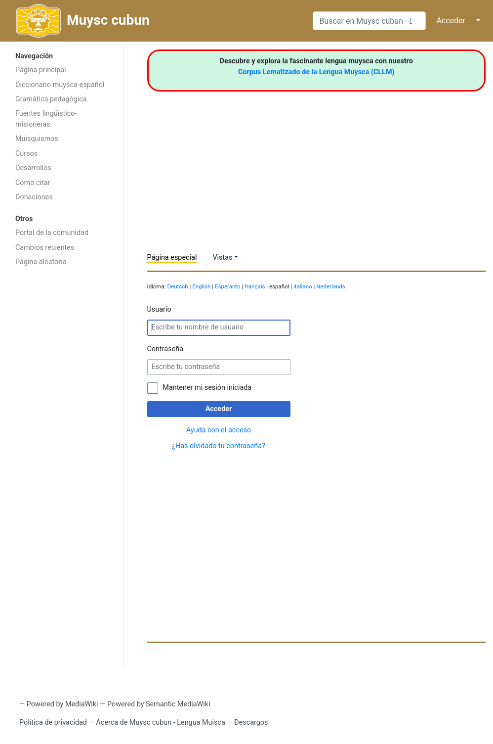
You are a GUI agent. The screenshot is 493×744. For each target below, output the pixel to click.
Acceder (450, 20)
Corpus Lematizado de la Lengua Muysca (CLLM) (316, 72)
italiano (302, 286)
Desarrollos (33, 168)
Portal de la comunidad (51, 233)
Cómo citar (32, 183)
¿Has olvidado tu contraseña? (218, 446)
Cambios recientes (44, 247)
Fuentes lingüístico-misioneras (46, 119)
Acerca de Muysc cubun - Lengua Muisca (160, 722)
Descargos (251, 722)
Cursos (26, 153)
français (255, 286)
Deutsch (177, 286)
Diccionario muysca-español (59, 85)
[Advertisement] (61, 428)
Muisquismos (36, 139)
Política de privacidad (53, 722)
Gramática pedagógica (51, 99)
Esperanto (228, 286)
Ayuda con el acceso (218, 430)
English (201, 286)
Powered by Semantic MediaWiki (158, 704)
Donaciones (34, 197)
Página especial (172, 257)
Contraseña (165, 349)
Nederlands (330, 286)
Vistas (222, 257)
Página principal (40, 70)
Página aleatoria (41, 262)
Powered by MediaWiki (62, 704)
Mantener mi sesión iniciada (207, 387)
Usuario (159, 309)
